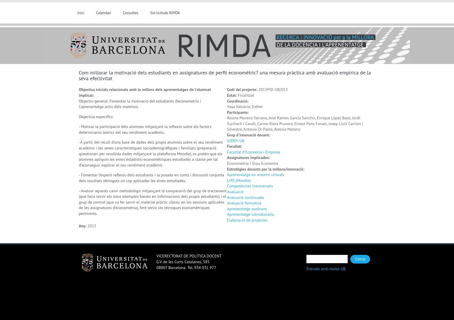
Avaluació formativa (244, 203)
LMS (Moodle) (239, 180)
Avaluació (235, 191)
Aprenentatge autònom (247, 208)
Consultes (130, 12)
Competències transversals (250, 186)
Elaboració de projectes (247, 220)
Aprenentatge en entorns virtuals (255, 174)
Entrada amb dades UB (326, 268)
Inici (80, 12)
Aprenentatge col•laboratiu (250, 214)
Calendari (103, 12)
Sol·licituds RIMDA (165, 12)
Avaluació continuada (245, 197)
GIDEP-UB (235, 140)
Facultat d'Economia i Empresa (253, 152)
